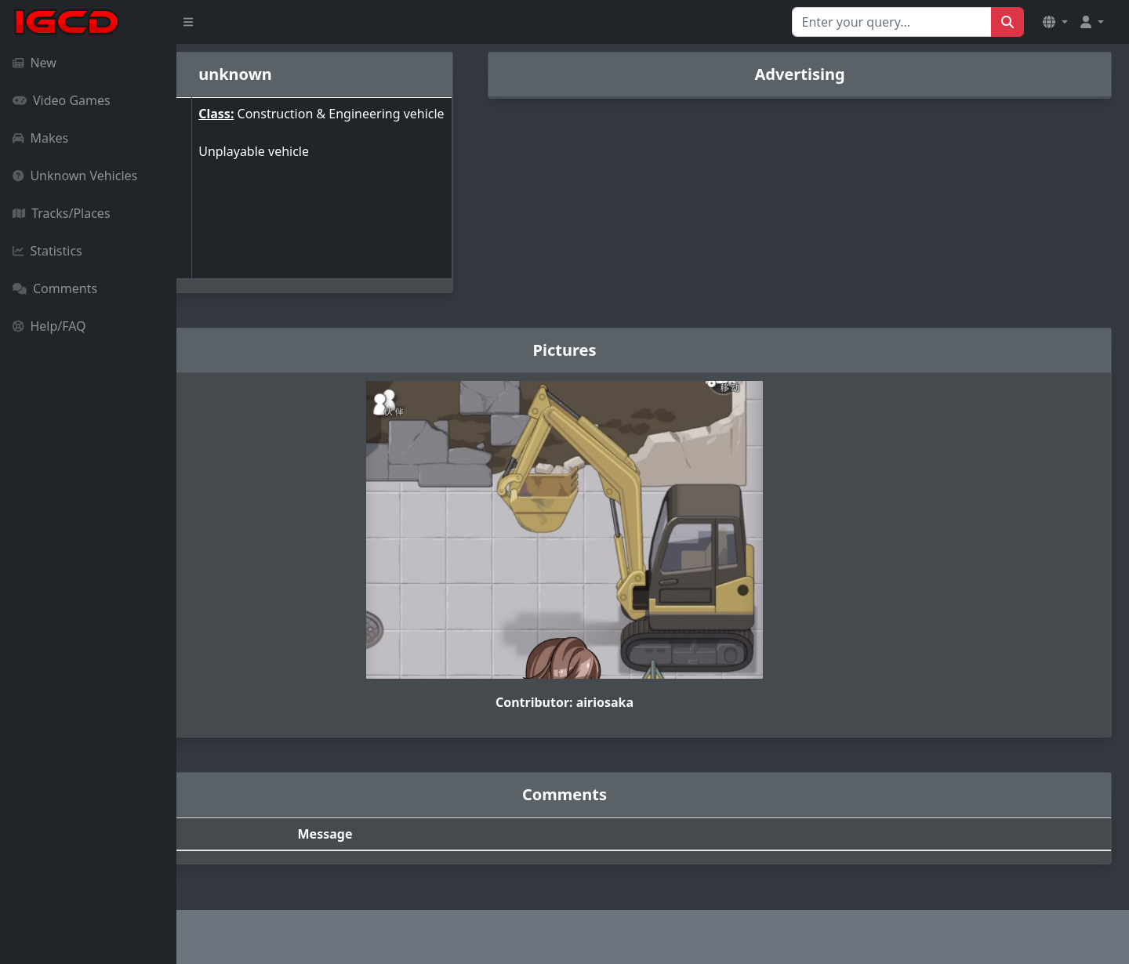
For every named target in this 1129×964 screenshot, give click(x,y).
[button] (1055, 22)
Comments (55, 288)
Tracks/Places (62, 213)
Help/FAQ (49, 326)
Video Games (62, 100)
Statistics (47, 250)
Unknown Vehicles (75, 175)
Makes (40, 138)
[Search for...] (892, 22)
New (34, 62)
